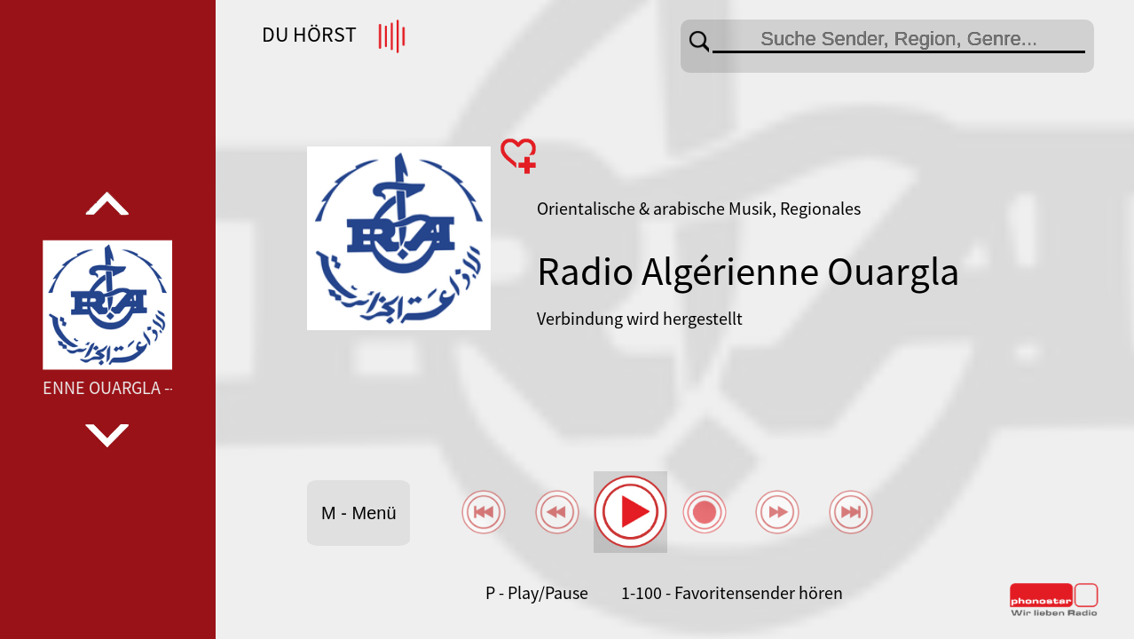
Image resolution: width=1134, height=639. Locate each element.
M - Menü (358, 513)
